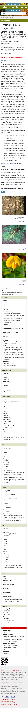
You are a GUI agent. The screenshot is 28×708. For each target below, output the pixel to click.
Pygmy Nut (11, 38)
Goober (12, 34)
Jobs (12, 699)
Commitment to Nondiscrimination (14, 682)
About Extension (5, 699)
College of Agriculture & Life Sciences (10, 703)
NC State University (6, 670)
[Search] (12, 13)
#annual (11, 294)
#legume (4, 292)
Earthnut (4, 34)
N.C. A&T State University (19, 670)
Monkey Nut (6, 36)
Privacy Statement (7, 683)
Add (3, 191)
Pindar (3, 38)
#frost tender (10, 292)
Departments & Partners (7, 701)
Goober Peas (21, 34)
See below (4, 60)
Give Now (16, 704)
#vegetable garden (18, 292)
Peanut (15, 36)
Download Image (22, 221)
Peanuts (22, 36)
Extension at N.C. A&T (6, 704)
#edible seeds (5, 294)
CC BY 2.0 (24, 220)
